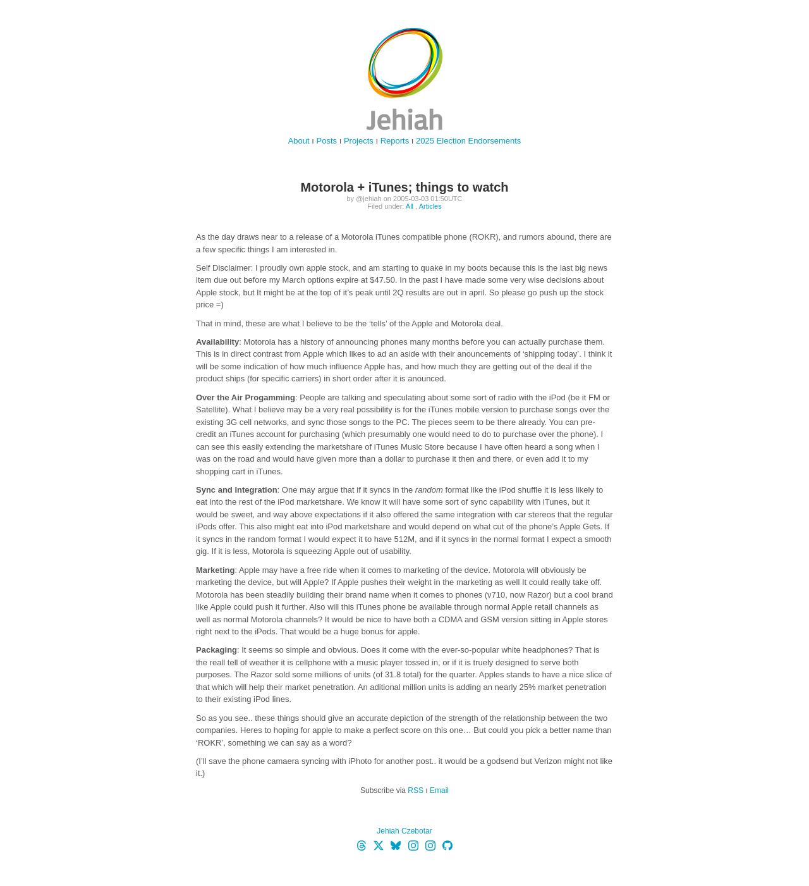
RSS (415, 790)
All (409, 206)
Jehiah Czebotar (404, 831)
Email (439, 790)
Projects (359, 140)
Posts (327, 140)
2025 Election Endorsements (468, 140)
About (299, 140)
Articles (430, 206)
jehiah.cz (404, 79)
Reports (395, 140)
